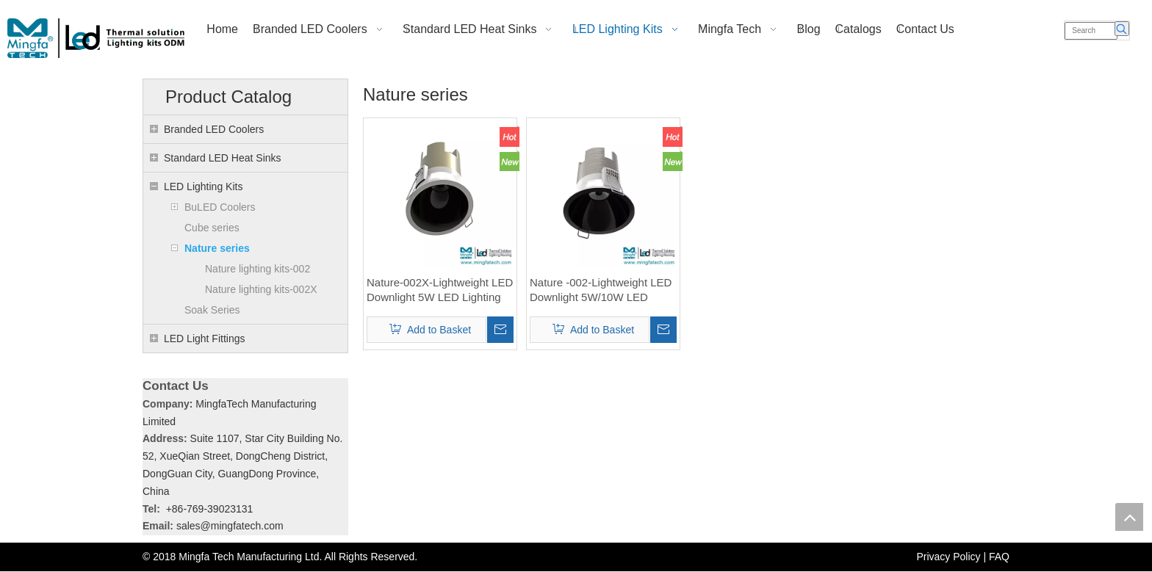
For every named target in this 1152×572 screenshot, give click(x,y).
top (1129, 517)
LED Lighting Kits (203, 186)
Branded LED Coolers (214, 129)
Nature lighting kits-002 (257, 269)
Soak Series (212, 310)
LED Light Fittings (204, 338)
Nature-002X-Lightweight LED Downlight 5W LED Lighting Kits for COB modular (440, 290)
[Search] (1091, 31)
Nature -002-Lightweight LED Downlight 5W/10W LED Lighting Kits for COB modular (602, 290)
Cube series (212, 227)
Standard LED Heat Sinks (222, 158)
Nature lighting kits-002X (261, 289)
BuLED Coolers (220, 207)
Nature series (217, 248)
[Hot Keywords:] (1122, 28)
